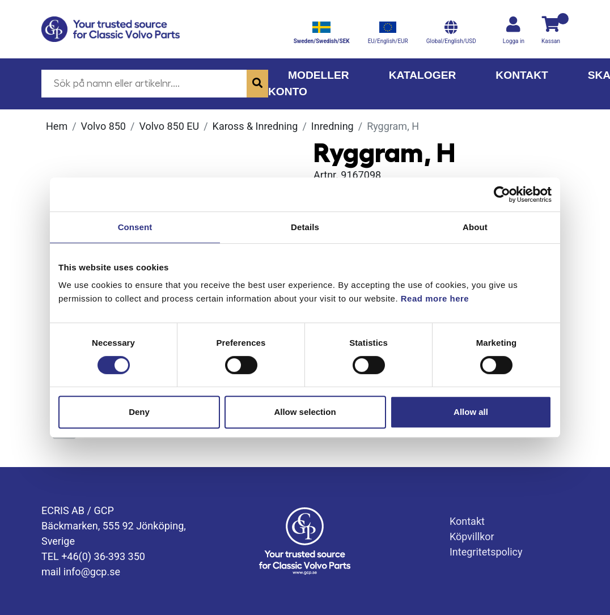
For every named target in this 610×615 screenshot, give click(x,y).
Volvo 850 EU (169, 126)
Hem (56, 126)
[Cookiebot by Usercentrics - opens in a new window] (502, 194)
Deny (139, 412)
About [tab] (475, 227)
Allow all (471, 412)
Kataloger (422, 75)
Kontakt (521, 75)
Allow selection (305, 412)
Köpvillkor (472, 536)
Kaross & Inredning (255, 126)
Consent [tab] (135, 227)
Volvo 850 (103, 126)
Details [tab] (305, 227)
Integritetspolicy (486, 552)
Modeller (318, 75)
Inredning (332, 126)
